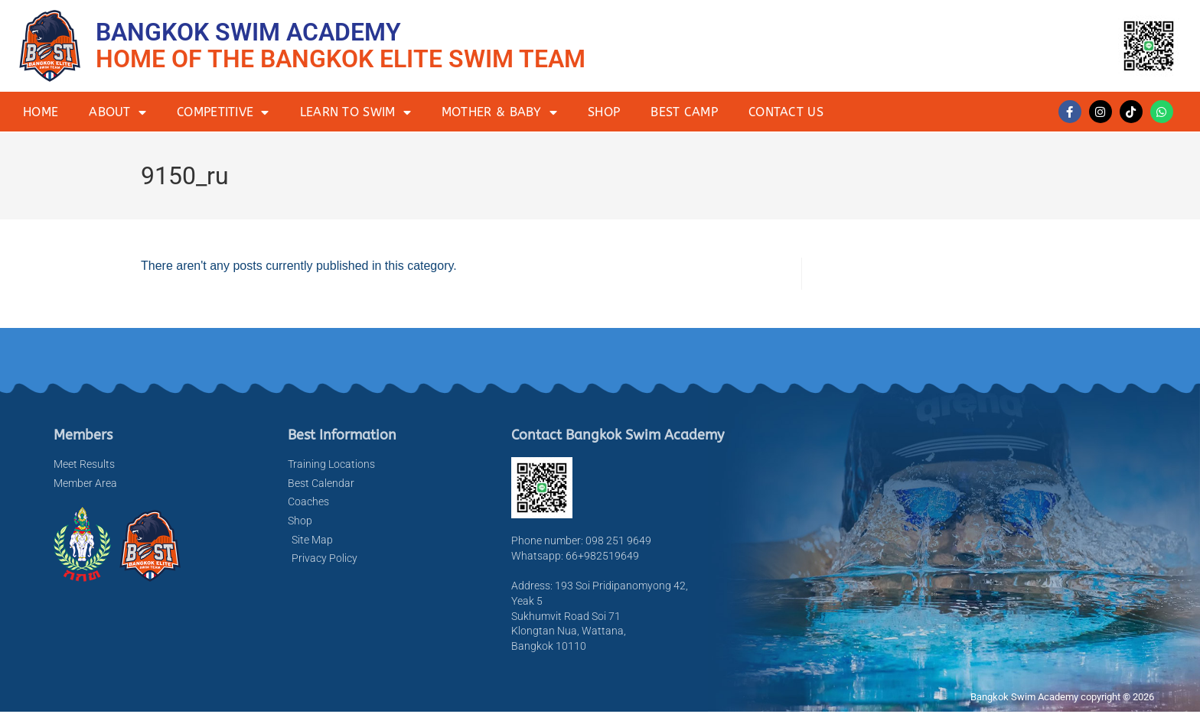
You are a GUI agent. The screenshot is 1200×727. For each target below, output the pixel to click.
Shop (604, 112)
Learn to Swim (355, 112)
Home (40, 112)
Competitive (223, 112)
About (117, 112)
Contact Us (785, 112)
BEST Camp (684, 112)
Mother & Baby (499, 112)
